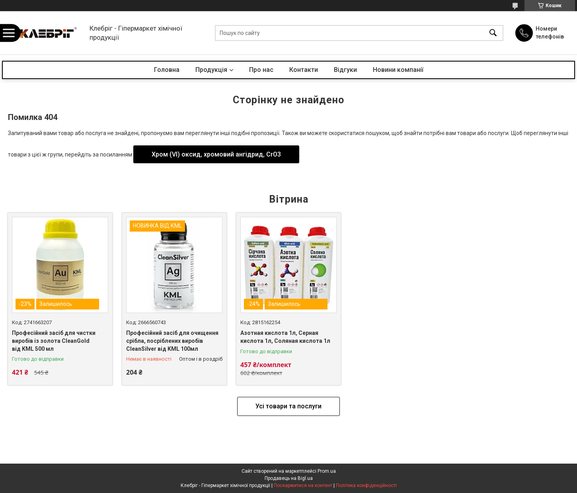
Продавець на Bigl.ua (289, 478)
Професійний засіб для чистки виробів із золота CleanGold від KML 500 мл (54, 341)
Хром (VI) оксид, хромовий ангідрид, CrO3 (216, 154)
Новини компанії (398, 69)
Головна (166, 69)
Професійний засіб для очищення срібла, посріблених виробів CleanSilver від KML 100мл (172, 341)
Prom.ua (327, 471)
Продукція (211, 69)
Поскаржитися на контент (303, 485)
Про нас (261, 69)
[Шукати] (493, 32)
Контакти (303, 69)
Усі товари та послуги (288, 406)
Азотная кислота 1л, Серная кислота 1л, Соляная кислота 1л (285, 337)
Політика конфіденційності (366, 485)
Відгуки (345, 69)
